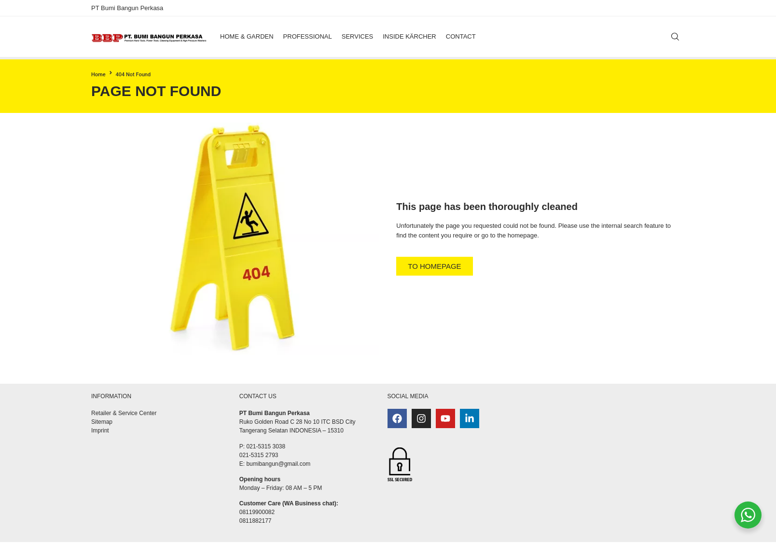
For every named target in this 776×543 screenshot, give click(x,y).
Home (98, 74)
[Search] (675, 36)
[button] (246, 36)
